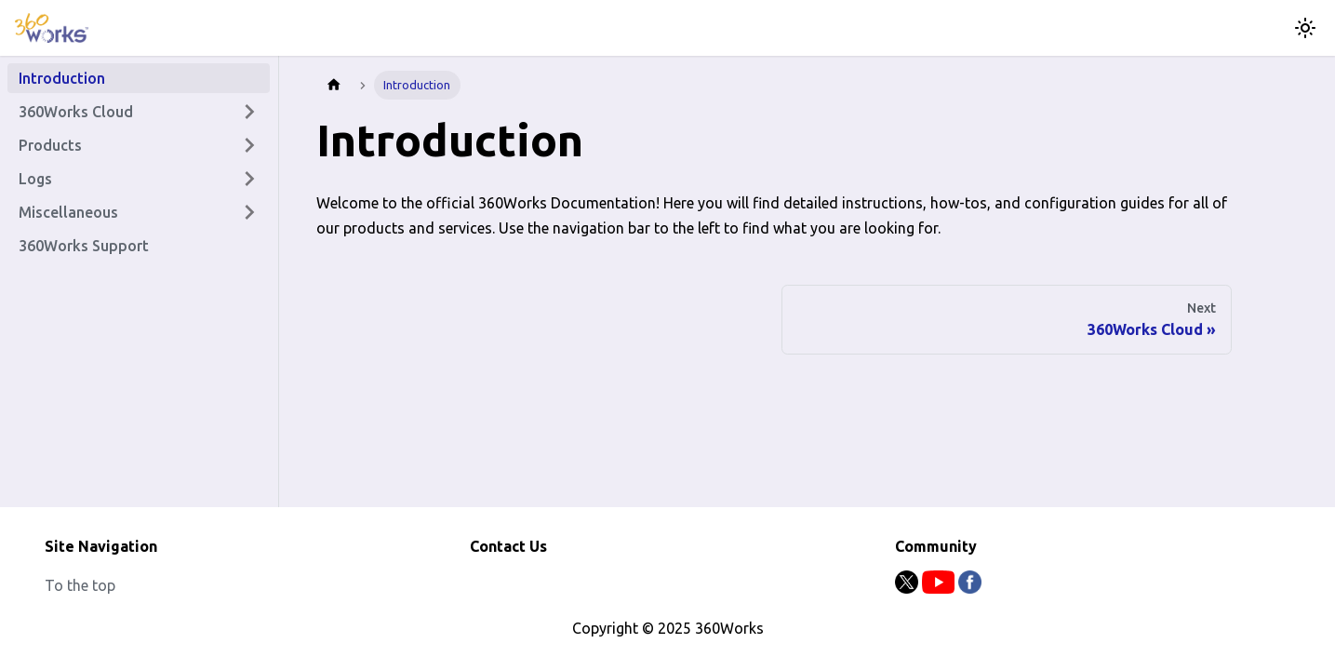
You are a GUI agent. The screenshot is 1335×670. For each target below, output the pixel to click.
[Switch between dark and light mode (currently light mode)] (1305, 28)
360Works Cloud (76, 111)
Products (50, 145)
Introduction (62, 78)
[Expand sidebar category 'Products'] (249, 145)
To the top (80, 585)
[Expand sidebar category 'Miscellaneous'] (249, 212)
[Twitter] (908, 588)
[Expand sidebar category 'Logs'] (249, 179)
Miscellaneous (68, 212)
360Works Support (84, 245)
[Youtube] (940, 588)
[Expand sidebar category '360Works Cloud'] (249, 112)
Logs (35, 178)
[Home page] (334, 85)
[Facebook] (969, 588)
